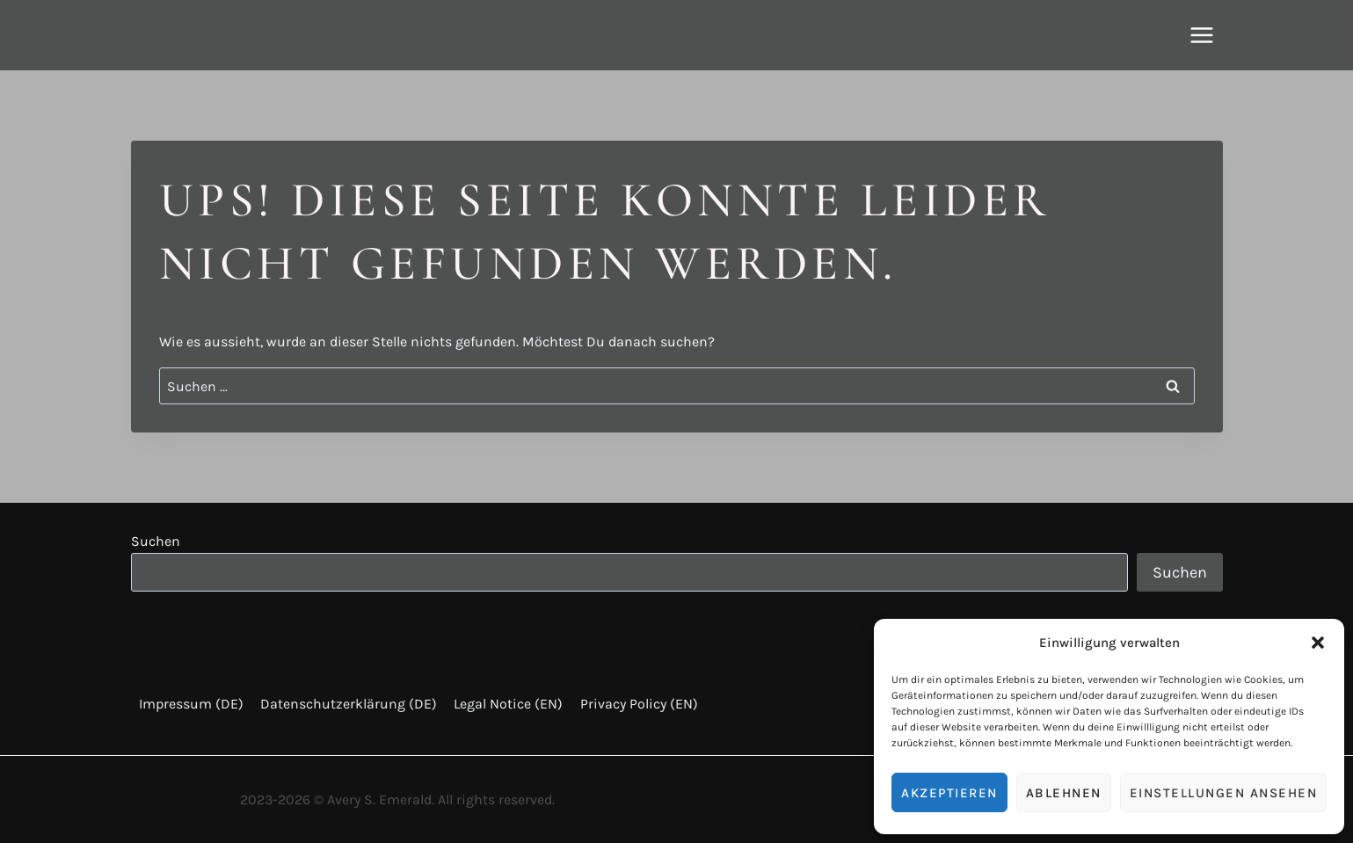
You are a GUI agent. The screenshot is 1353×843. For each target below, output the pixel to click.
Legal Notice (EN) (508, 703)
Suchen (155, 541)
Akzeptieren (949, 793)
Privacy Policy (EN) (639, 703)
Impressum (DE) (191, 703)
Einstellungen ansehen (1224, 793)
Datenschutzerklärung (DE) (348, 703)
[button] (1318, 642)
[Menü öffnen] (1202, 35)
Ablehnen (1064, 793)
